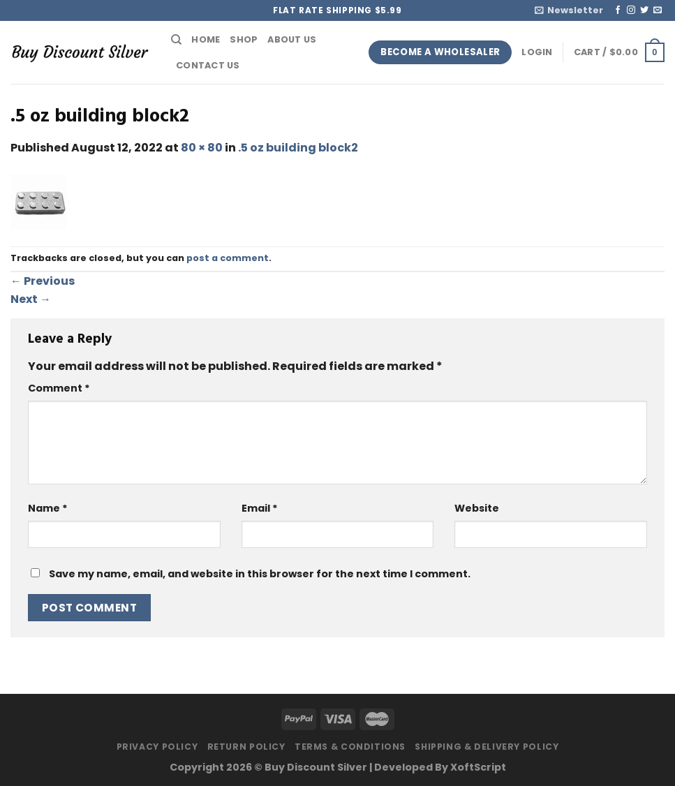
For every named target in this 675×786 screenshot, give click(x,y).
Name (48, 508)
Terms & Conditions (350, 746)
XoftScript (478, 767)
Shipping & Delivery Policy (486, 746)
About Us (291, 39)
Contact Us (208, 65)
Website (476, 508)
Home (205, 39)
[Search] (176, 40)
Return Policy (246, 746)
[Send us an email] (657, 10)
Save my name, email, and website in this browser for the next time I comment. (259, 574)
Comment (59, 388)
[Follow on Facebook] (618, 10)
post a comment (227, 258)
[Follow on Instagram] (631, 10)
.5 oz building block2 (298, 148)
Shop (244, 39)
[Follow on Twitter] (644, 10)
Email (260, 508)
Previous (42, 281)
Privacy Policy (157, 746)
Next (30, 299)
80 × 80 (202, 148)
